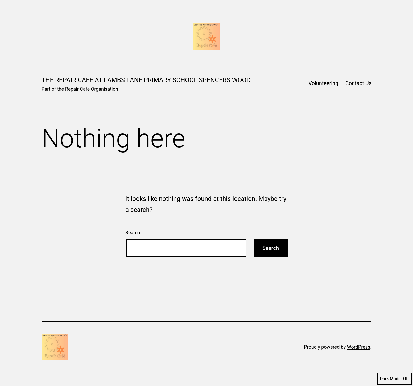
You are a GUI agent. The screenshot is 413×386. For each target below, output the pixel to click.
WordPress (358, 347)
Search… (134, 232)
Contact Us (358, 83)
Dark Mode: (394, 379)
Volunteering (323, 83)
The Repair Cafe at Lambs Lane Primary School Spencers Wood (146, 80)
